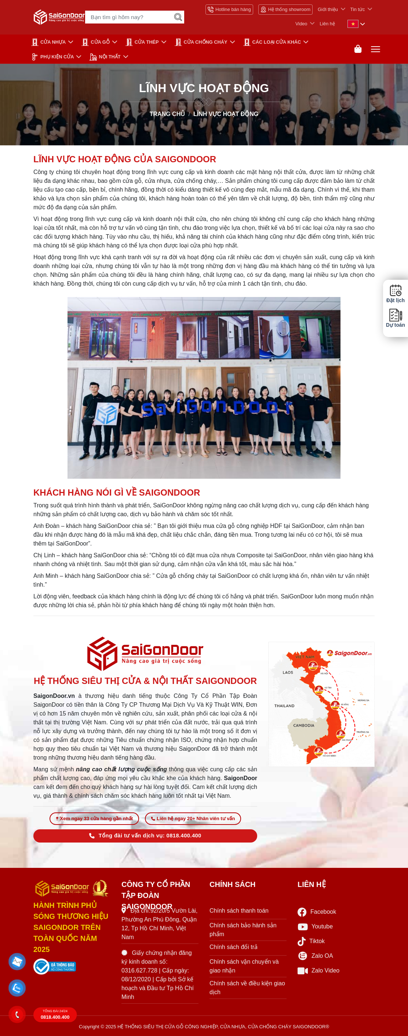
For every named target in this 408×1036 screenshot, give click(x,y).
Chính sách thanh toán (239, 911)
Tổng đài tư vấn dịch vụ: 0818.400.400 (145, 835)
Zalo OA (315, 956)
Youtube (315, 926)
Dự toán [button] (395, 318)
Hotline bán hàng (229, 9)
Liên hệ (327, 23)
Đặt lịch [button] (395, 293)
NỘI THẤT (105, 57)
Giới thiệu (328, 9)
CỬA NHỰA (48, 42)
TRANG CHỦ (167, 114)
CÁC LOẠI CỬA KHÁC (272, 42)
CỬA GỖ (95, 42)
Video (301, 23)
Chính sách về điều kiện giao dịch (247, 987)
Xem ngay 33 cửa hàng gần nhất (94, 818)
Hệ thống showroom (285, 9)
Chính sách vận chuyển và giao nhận (244, 966)
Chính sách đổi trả (234, 947)
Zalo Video (318, 970)
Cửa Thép (142, 42)
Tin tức (357, 9)
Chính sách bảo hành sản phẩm (243, 929)
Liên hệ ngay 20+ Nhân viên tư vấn (193, 818)
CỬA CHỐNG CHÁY (201, 42)
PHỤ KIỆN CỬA (52, 57)
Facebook (317, 912)
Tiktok (311, 941)
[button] (17, 962)
